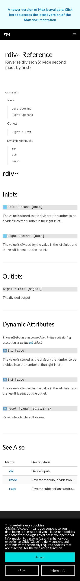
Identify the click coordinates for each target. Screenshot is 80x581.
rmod (13, 480)
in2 (14, 155)
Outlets (12, 123)
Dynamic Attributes (20, 140)
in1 (14, 149)
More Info (58, 570)
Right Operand (22, 115)
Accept (40, 557)
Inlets (10, 100)
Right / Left (21, 132)
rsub (12, 488)
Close (21, 570)
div (11, 471)
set (31, 342)
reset (16, 161)
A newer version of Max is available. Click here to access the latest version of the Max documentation (40, 14)
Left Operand (21, 108)
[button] (74, 34)
